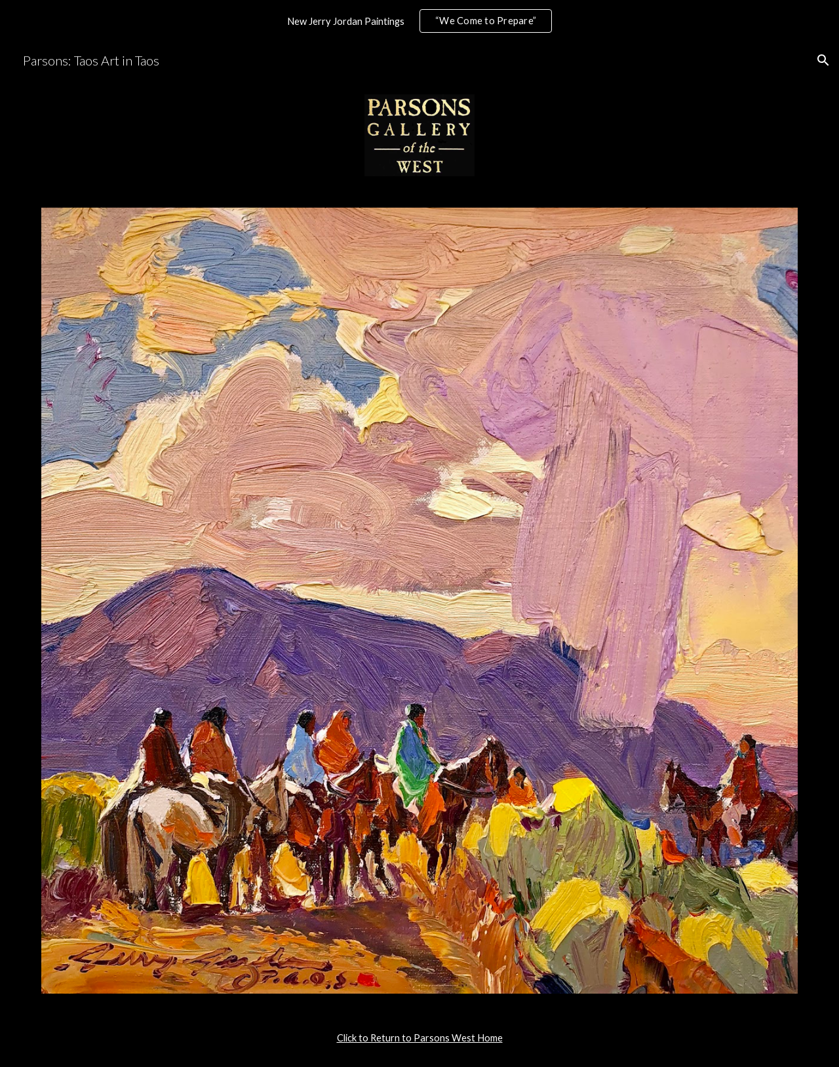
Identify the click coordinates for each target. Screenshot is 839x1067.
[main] (419, 1038)
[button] (823, 60)
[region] (419, 21)
